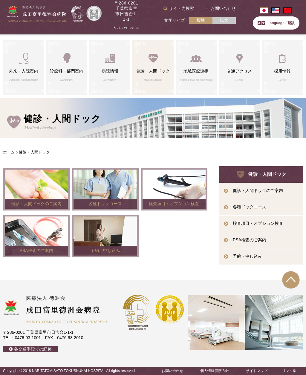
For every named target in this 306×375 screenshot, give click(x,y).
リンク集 (289, 371)
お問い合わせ (223, 8)
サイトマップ (256, 371)
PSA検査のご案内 (249, 239)
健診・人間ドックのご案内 (258, 190)
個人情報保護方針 (214, 371)
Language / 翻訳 (276, 23)
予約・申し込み (247, 256)
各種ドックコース (249, 207)
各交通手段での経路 (33, 349)
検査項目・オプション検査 (258, 223)
